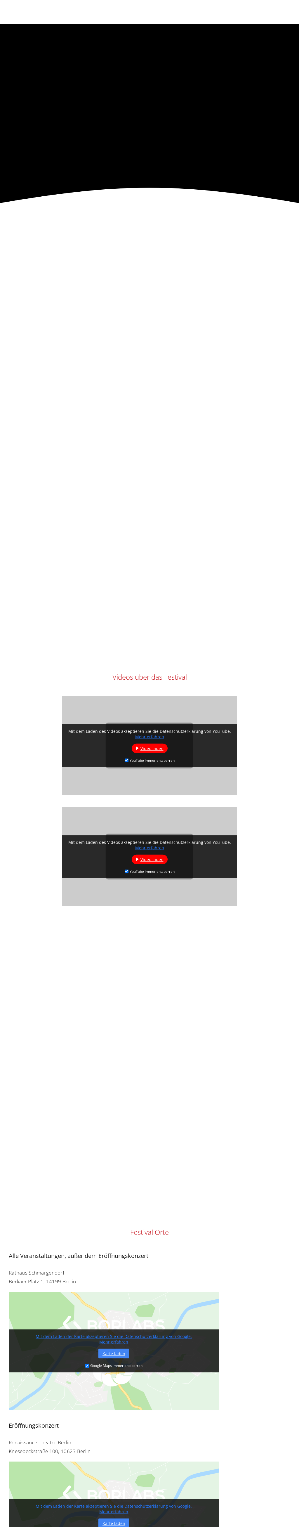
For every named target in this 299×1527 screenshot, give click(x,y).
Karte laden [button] (113, 1353)
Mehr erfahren (149, 736)
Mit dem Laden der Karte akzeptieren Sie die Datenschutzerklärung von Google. (114, 1336)
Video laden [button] (152, 748)
